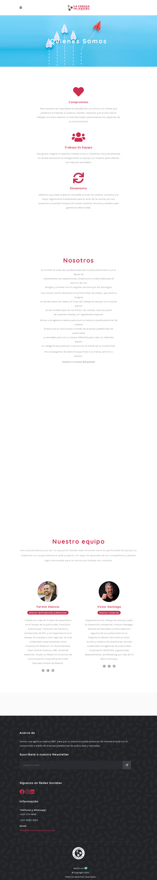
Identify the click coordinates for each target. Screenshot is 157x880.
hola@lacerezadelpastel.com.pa (37, 830)
